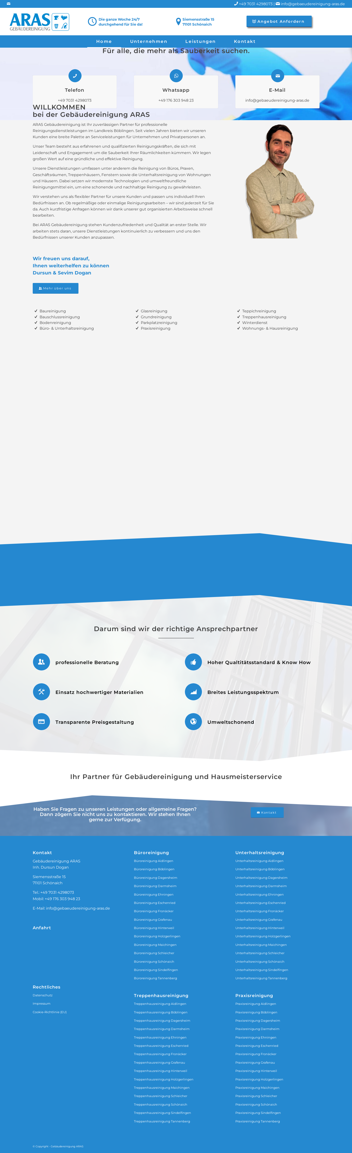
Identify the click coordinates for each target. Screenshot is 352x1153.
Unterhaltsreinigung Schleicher (259, 953)
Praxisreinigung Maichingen (257, 1087)
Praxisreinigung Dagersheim (257, 1020)
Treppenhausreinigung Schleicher (160, 1096)
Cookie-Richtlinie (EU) (50, 1012)
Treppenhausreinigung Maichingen (162, 1087)
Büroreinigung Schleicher (154, 953)
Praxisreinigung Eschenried (256, 1046)
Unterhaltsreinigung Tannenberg (261, 978)
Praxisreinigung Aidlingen (255, 1004)
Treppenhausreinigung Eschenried (161, 1046)
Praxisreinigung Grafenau (255, 1062)
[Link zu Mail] (8, 3)
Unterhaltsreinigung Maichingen (261, 945)
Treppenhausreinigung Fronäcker (160, 1054)
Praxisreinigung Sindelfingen (258, 1113)
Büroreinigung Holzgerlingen (157, 936)
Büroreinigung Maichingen (155, 945)
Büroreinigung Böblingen (154, 869)
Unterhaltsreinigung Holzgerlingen (263, 936)
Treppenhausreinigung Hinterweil (160, 1071)
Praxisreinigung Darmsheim (257, 1029)
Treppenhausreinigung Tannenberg (162, 1121)
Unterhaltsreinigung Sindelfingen (261, 970)
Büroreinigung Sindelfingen (156, 970)
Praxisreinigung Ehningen (255, 1037)
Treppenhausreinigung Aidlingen (160, 1004)
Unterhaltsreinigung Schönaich (259, 961)
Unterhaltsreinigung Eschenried (260, 903)
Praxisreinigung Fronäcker (255, 1054)
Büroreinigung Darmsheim (155, 886)
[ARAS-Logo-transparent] (40, 21)
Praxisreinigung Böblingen (256, 1012)
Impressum (41, 1003)
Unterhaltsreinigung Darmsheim (261, 886)
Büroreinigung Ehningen (154, 894)
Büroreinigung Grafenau (153, 919)
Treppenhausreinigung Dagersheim (162, 1020)
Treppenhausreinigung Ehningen (160, 1037)
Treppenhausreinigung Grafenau (159, 1062)
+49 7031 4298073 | (260, 4)
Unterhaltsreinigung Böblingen (260, 869)
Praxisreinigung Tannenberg (257, 1121)
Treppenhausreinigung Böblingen (160, 1012)
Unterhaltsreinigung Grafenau (258, 919)
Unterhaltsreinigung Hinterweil (259, 928)
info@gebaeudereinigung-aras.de (313, 4)
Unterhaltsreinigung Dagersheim (261, 878)
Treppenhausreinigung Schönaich (160, 1104)
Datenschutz (43, 995)
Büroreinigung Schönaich (154, 961)
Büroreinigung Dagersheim (155, 878)
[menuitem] (104, 41)
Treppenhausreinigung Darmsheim (162, 1029)
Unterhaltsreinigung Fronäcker (259, 911)
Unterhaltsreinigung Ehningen (259, 894)
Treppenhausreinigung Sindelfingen (162, 1113)
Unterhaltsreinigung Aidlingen (259, 861)
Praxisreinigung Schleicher (256, 1096)
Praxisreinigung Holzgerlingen (259, 1079)
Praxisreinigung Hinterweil (256, 1071)
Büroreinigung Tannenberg (155, 978)
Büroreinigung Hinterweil (154, 928)
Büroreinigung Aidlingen (153, 861)
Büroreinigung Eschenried (154, 903)
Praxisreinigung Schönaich (256, 1104)
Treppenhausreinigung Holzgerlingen (163, 1079)
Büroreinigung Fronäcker (154, 911)
